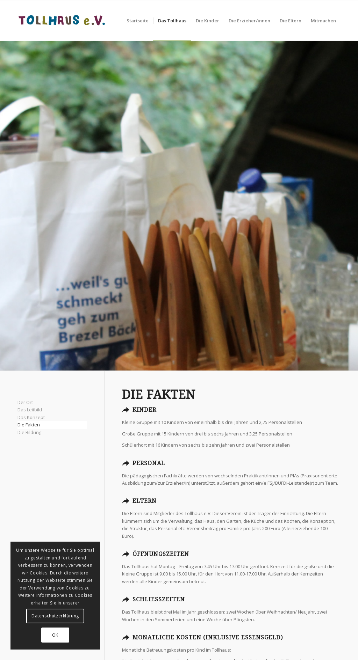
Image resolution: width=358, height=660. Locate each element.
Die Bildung (29, 432)
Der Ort (25, 402)
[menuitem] (137, 20)
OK (55, 635)
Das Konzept (31, 417)
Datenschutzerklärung (55, 616)
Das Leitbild (29, 409)
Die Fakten (28, 424)
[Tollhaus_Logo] (61, 20)
